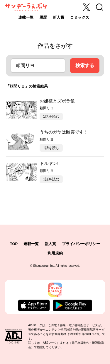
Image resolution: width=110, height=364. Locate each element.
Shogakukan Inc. (44, 265)
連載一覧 (25, 17)
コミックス (79, 17)
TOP (14, 244)
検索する (84, 65)
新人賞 (58, 17)
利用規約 (55, 253)
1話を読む (51, 117)
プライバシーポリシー (81, 244)
